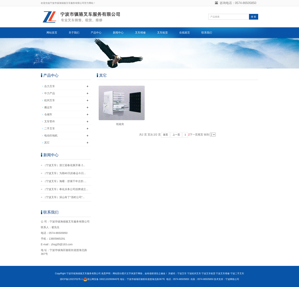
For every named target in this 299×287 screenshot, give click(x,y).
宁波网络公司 (232, 279)
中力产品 (49, 93)
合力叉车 (49, 86)
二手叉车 (49, 128)
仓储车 (48, 114)
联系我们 (206, 32)
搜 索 (253, 16)
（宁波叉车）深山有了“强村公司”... (64, 197)
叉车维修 (140, 32)
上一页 (176, 134)
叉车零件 (49, 121)
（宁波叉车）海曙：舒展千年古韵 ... (64, 181)
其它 (47, 142)
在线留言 (184, 32)
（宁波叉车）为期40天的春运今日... (64, 173)
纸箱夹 (120, 124)
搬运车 (48, 107)
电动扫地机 (51, 135)
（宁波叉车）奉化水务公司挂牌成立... (65, 189)
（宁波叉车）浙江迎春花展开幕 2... (64, 165)
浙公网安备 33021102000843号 (103, 279)
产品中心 (96, 32)
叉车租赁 (162, 32)
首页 (165, 134)
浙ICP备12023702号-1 (71, 279)
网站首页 (52, 32)
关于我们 (74, 32)
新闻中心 (118, 32)
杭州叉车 (49, 100)
